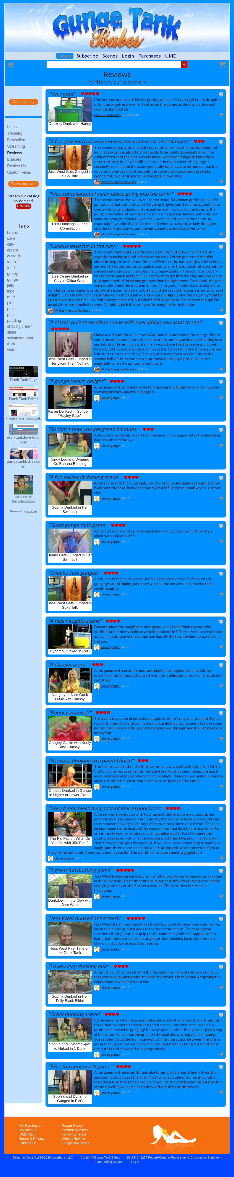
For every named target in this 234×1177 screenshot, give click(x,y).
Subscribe (87, 56)
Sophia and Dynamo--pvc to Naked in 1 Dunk (70, 1046)
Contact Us (28, 1143)
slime (11, 332)
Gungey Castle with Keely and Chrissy (70, 745)
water (12, 350)
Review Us (16, 166)
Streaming (16, 146)
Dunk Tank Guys (23, 379)
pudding (14, 320)
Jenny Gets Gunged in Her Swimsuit (70, 557)
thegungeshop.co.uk (23, 418)
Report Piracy (72, 1125)
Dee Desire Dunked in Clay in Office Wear (70, 278)
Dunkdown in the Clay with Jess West (69, 902)
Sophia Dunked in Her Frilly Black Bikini (70, 998)
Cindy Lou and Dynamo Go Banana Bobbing (70, 461)
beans (12, 232)
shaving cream (19, 326)
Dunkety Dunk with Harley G (70, 126)
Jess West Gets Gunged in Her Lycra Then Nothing (70, 361)
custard (13, 256)
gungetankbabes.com (23, 463)
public (12, 314)
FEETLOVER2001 (107, 115)
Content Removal (75, 1130)
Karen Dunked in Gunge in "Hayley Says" (69, 413)
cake (11, 238)
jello (10, 285)
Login (128, 56)
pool (11, 309)
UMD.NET (27, 1134)
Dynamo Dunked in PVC (70, 651)
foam (11, 262)
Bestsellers (16, 140)
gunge (12, 279)
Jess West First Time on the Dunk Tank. (69, 950)
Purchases (149, 56)
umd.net (31, 511)
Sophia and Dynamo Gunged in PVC (69, 1098)
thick (11, 344)
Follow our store (23, 184)
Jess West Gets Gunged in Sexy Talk (70, 174)
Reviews (14, 153)
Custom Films (19, 172)
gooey (12, 273)
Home (64, 56)
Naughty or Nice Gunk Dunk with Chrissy (70, 697)
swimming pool (20, 338)
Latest (12, 127)
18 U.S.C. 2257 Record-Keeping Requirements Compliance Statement (174, 1157)
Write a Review (73, 1139)
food (11, 268)
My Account (28, 1130)
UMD (171, 56)
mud (11, 297)
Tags (23, 225)
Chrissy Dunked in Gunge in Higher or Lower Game (70, 793)
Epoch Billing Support (109, 1162)
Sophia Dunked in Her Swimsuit (70, 509)
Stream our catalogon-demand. (23, 198)
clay (10, 244)
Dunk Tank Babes (23, 398)
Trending (14, 133)
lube (11, 291)
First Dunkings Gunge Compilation (70, 226)
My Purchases (30, 1125)
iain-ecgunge (110, 397)
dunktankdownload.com (23, 439)
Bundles (14, 159)
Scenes (110, 56)
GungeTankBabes (23, 501)
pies (10, 303)
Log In (135, 1162)
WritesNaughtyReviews (118, 182)
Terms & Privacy (32, 1139)
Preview (23, 206)
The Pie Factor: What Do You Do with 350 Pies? (70, 840)
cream (12, 250)
